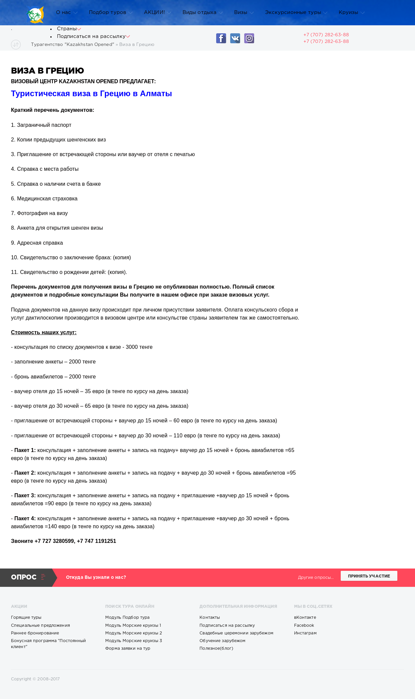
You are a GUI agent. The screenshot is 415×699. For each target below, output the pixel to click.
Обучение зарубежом (222, 641)
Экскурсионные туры (296, 12)
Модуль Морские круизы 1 (133, 625)
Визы (243, 12)
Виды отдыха (203, 12)
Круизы (352, 12)
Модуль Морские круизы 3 (133, 641)
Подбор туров (111, 12)
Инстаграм (305, 633)
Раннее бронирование (35, 633)
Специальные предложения (40, 625)
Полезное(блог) (216, 648)
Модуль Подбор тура (127, 617)
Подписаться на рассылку (93, 36)
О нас (67, 12)
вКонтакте (305, 617)
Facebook (304, 625)
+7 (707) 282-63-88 (326, 42)
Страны (69, 29)
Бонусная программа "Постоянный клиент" (48, 644)
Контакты (210, 617)
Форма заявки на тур (127, 648)
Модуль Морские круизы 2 (133, 633)
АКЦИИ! (157, 12)
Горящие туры (26, 617)
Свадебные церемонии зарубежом (236, 633)
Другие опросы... (316, 578)
